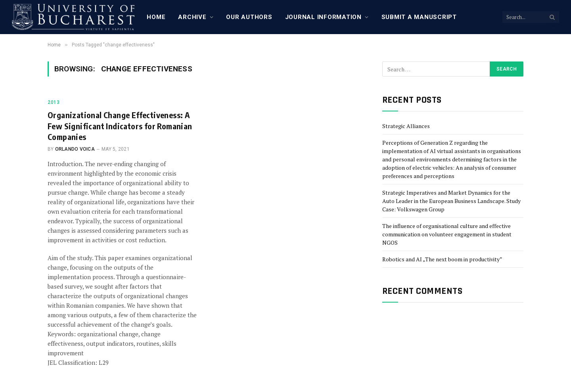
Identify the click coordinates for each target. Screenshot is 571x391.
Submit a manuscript (419, 17)
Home (156, 17)
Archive (192, 17)
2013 (53, 102)
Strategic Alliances (406, 126)
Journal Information (323, 17)
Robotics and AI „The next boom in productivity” (442, 259)
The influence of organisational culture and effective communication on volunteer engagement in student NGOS (447, 234)
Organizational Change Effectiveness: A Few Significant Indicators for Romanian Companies (120, 125)
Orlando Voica (75, 149)
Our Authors (249, 17)
